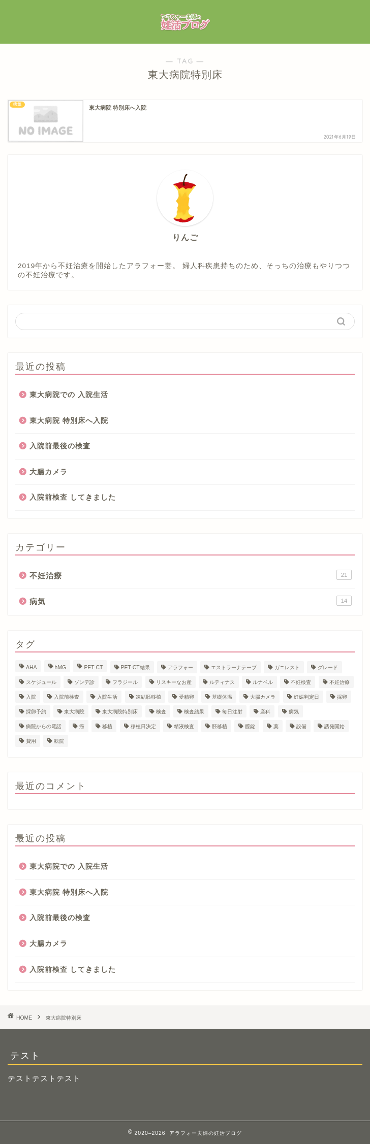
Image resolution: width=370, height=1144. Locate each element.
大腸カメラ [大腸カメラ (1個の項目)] (262, 697)
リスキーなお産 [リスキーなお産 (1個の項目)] (174, 682)
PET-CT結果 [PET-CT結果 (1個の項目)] (135, 667)
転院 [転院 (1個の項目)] (59, 741)
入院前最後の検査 (59, 446)
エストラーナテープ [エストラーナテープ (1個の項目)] (234, 667)
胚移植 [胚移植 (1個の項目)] (219, 726)
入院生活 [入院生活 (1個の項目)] (107, 697)
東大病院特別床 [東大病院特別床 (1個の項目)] (120, 711)
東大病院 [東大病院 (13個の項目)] (74, 711)
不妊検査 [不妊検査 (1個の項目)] (301, 682)
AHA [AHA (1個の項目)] (31, 667)
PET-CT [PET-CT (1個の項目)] (93, 667)
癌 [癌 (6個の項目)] (81, 726)
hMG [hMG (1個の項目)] (61, 667)
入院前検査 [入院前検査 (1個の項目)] (66, 697)
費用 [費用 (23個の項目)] (31, 741)
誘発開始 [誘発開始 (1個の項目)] (334, 726)
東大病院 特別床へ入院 (68, 420)
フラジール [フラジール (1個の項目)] (125, 682)
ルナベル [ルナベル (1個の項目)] (263, 682)
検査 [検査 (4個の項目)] (161, 711)
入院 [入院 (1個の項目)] (31, 697)
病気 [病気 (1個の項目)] (294, 711)
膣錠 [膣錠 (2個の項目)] (250, 726)
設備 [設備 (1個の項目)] (301, 726)
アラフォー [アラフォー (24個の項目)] (180, 667)
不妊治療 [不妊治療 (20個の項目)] (339, 682)
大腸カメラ (48, 472)
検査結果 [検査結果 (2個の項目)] (194, 711)
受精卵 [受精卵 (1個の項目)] (186, 697)
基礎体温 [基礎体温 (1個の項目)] (222, 697)
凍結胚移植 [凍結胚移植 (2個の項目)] (148, 697)
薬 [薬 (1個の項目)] (276, 726)
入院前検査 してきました (72, 497)
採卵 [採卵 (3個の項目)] (342, 697)
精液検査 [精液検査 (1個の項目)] (184, 726)
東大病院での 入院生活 (68, 395)
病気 (190, 601)
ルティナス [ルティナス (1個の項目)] (222, 682)
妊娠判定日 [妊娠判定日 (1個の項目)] (306, 697)
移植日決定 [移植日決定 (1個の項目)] (143, 726)
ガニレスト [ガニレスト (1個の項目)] (287, 667)
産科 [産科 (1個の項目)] (265, 711)
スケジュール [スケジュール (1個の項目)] (41, 682)
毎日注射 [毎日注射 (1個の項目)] (232, 711)
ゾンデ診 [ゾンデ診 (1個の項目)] (84, 682)
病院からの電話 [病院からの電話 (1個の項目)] (43, 726)
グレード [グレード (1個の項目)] (328, 667)
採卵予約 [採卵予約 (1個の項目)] (36, 711)
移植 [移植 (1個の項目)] (107, 726)
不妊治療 (190, 575)
